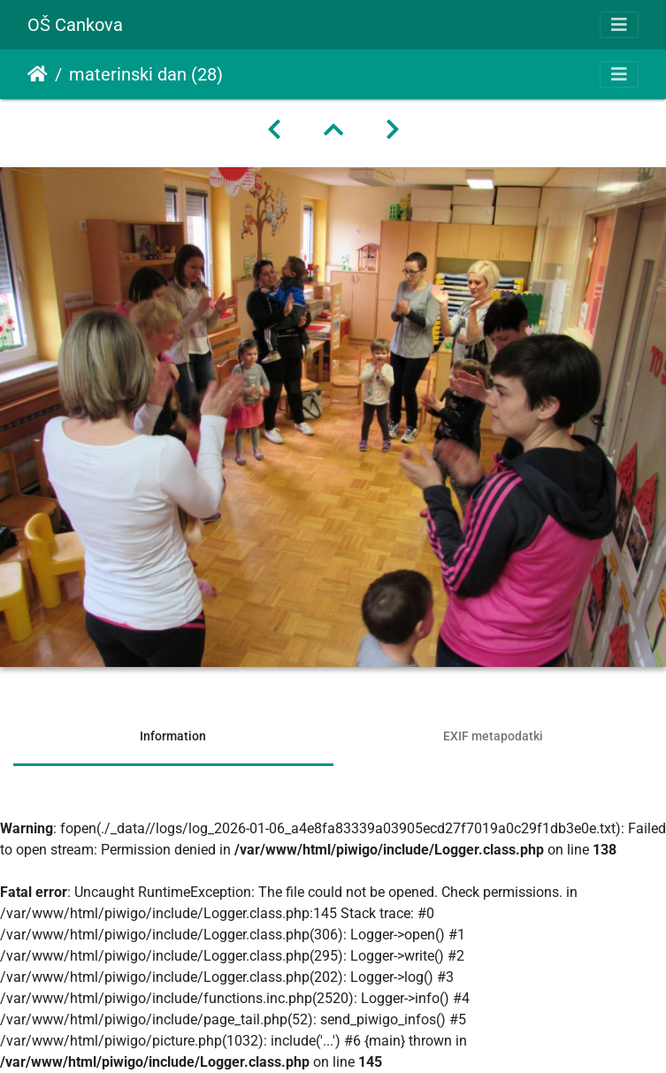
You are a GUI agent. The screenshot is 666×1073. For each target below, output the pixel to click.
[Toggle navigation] (619, 24)
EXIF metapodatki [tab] (493, 736)
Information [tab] (173, 736)
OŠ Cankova (75, 24)
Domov (37, 74)
